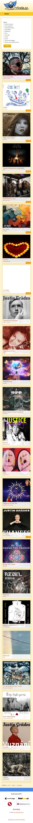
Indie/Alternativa (9, 28)
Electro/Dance (9, 24)
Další (13, 785)
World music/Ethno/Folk (12, 42)
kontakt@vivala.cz (19, 812)
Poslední (19, 785)
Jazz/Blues (8, 29)
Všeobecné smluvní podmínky (16, 819)
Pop (6, 33)
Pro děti (7, 35)
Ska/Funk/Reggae (10, 40)
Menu (6, 14)
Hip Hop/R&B (9, 26)
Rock (6, 38)
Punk (6, 37)
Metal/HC (7, 31)
